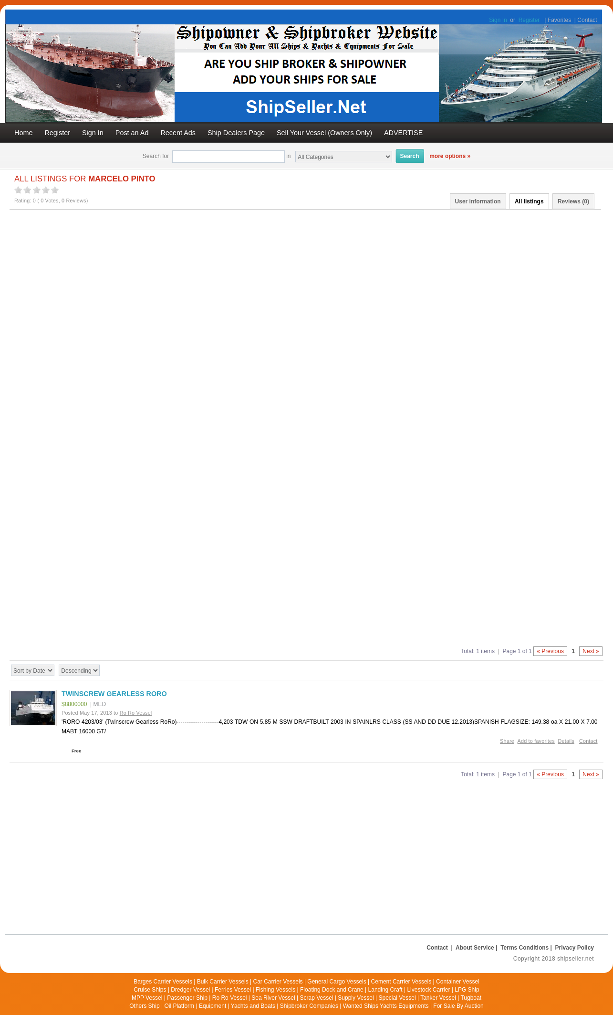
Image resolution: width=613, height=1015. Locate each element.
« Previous (550, 651)
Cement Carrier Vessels (401, 981)
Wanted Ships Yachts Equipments (386, 1006)
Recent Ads (178, 133)
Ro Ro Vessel (229, 997)
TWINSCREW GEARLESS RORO (114, 694)
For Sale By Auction (458, 1006)
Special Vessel (397, 997)
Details (566, 741)
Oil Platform (179, 1006)
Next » (590, 651)
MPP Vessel (147, 997)
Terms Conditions (524, 947)
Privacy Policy (574, 947)
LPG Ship (467, 989)
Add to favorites (536, 741)
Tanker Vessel (438, 997)
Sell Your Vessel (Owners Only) (324, 133)
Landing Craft (385, 989)
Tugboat (470, 997)
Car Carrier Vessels (278, 981)
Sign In (498, 20)
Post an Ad (132, 133)
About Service (475, 947)
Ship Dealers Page (236, 133)
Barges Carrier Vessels (163, 981)
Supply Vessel (356, 997)
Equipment (212, 1006)
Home (23, 133)
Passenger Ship (187, 997)
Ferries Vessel (233, 989)
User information (478, 201)
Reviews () (573, 201)
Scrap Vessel (316, 997)
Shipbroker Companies (309, 1006)
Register (529, 20)
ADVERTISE (403, 133)
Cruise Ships (150, 989)
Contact (587, 20)
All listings (529, 201)
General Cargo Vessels (336, 981)
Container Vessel (457, 981)
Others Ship (144, 1006)
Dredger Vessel (190, 989)
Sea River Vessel (273, 997)
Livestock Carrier (428, 989)
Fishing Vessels (275, 989)
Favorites (559, 20)
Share (507, 741)
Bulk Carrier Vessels (223, 981)
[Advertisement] (291, 290)
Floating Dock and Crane (332, 989)
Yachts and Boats (253, 1006)
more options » (449, 156)
